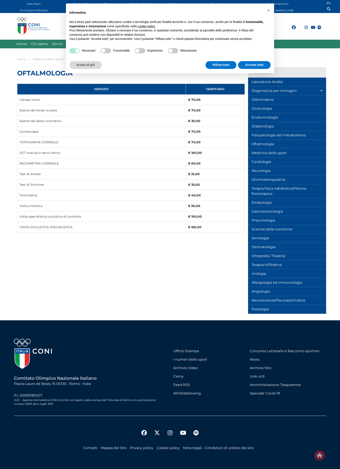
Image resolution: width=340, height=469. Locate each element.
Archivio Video (185, 368)
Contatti (90, 448)
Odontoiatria (262, 100)
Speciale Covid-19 (265, 393)
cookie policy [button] (146, 26)
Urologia (259, 274)
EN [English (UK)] (328, 3)
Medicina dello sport (269, 153)
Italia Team (34, 3)
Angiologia (261, 291)
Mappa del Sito (114, 448)
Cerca (178, 376)
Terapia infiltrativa (267, 265)
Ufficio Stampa (186, 351)
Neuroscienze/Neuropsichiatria (278, 300)
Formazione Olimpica (34, 10)
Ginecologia (262, 108)
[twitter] (298, 27)
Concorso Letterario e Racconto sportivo (284, 351)
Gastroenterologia (267, 211)
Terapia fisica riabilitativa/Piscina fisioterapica (279, 191)
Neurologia (261, 171)
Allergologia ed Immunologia (277, 282)
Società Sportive (277, 3)
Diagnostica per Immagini (274, 91)
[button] (268, 10)
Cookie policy (168, 448)
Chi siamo (39, 44)
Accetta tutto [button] (254, 65)
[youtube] (311, 25)
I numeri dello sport (190, 359)
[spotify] (317, 25)
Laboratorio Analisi (267, 82)
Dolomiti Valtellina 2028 (278, 10)
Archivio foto (260, 368)
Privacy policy (141, 448)
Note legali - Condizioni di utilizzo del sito (218, 448)
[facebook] (292, 25)
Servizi (57, 44)
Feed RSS (181, 385)
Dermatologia (263, 247)
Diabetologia (263, 126)
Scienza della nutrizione (272, 229)
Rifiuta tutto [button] (221, 65)
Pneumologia (263, 220)
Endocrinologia (265, 117)
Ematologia (261, 202)
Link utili (257, 376)
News (255, 359)
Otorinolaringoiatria (268, 180)
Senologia (260, 238)
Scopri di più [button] (85, 65)
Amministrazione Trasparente (275, 385)
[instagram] (304, 25)
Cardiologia (261, 162)
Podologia (260, 309)
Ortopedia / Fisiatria (268, 256)
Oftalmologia (263, 144)
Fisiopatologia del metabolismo (279, 135)
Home (21, 44)
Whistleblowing (187, 393)
